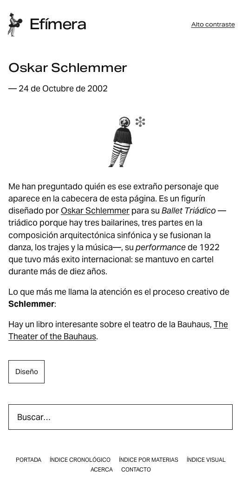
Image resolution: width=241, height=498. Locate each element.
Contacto (136, 469)
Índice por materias (148, 460)
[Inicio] (15, 24)
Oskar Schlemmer (95, 210)
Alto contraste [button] (213, 24)
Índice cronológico (80, 460)
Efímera (57, 24)
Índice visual (206, 460)
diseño (26, 371)
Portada (28, 460)
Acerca (102, 469)
